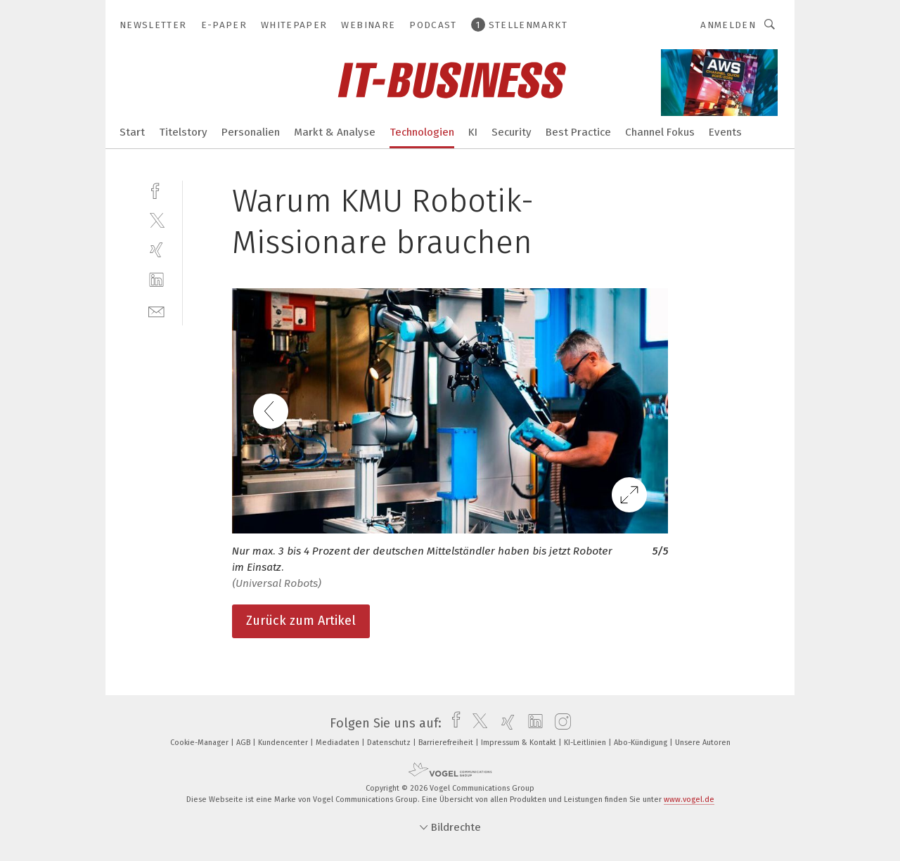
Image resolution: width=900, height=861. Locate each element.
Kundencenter (284, 742)
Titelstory (183, 132)
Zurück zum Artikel (301, 620)
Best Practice (578, 132)
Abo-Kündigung (641, 742)
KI (472, 132)
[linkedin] (156, 280)
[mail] (156, 310)
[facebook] (156, 189)
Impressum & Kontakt (519, 742)
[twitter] (156, 219)
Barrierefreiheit (446, 742)
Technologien (422, 132)
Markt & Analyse (334, 132)
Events (725, 132)
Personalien (250, 132)
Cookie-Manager (200, 742)
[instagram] (559, 723)
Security (511, 132)
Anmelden (728, 25)
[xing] (156, 250)
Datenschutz (390, 742)
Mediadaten (338, 742)
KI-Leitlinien (586, 742)
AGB (244, 742)
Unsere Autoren (703, 742)
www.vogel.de (689, 799)
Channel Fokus (660, 132)
